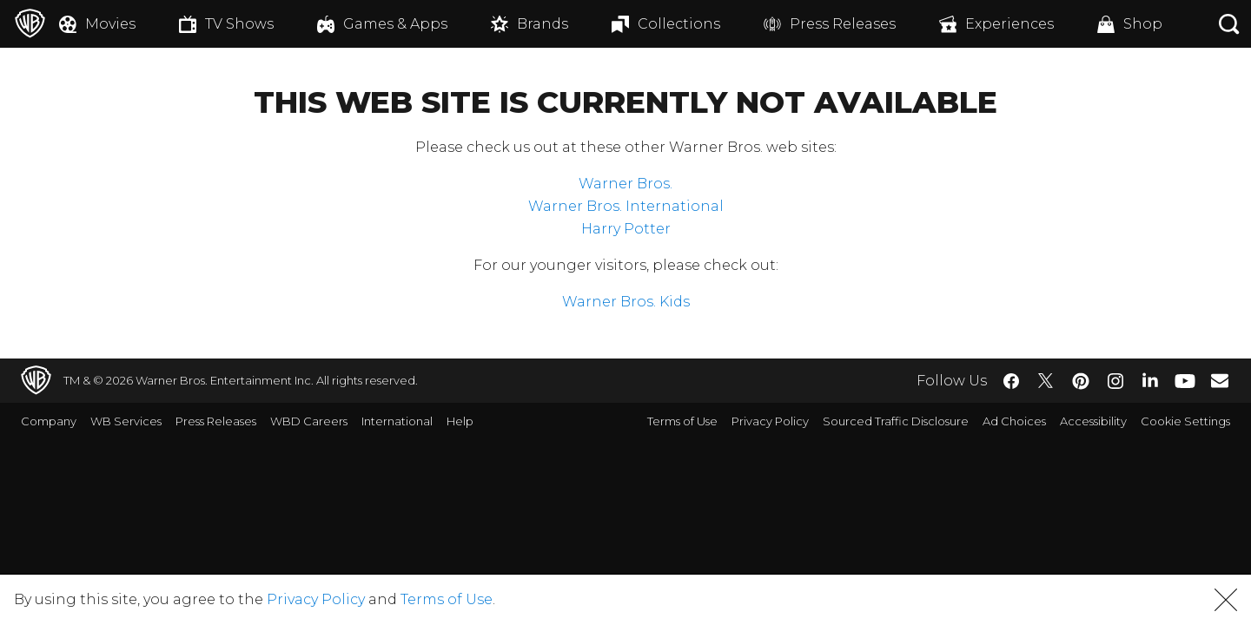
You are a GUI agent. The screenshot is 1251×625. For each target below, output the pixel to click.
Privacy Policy (770, 421)
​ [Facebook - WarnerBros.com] (1011, 381)
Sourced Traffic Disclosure (896, 421)
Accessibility (1093, 421)
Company (48, 421)
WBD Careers (309, 421)
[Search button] (1229, 24)
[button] (1226, 600)
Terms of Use (682, 421)
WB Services (126, 421)
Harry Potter (626, 228)
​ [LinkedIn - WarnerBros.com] (1150, 379)
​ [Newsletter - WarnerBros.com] (1219, 380)
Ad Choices (1014, 421)
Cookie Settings (1185, 421)
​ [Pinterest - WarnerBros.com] (1080, 381)
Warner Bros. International (626, 206)
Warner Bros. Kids (626, 301)
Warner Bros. (625, 183)
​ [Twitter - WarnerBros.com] (1046, 381)
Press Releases (215, 421)
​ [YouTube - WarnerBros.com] (1185, 381)
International (397, 421)
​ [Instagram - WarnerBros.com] (1115, 381)
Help (460, 421)
